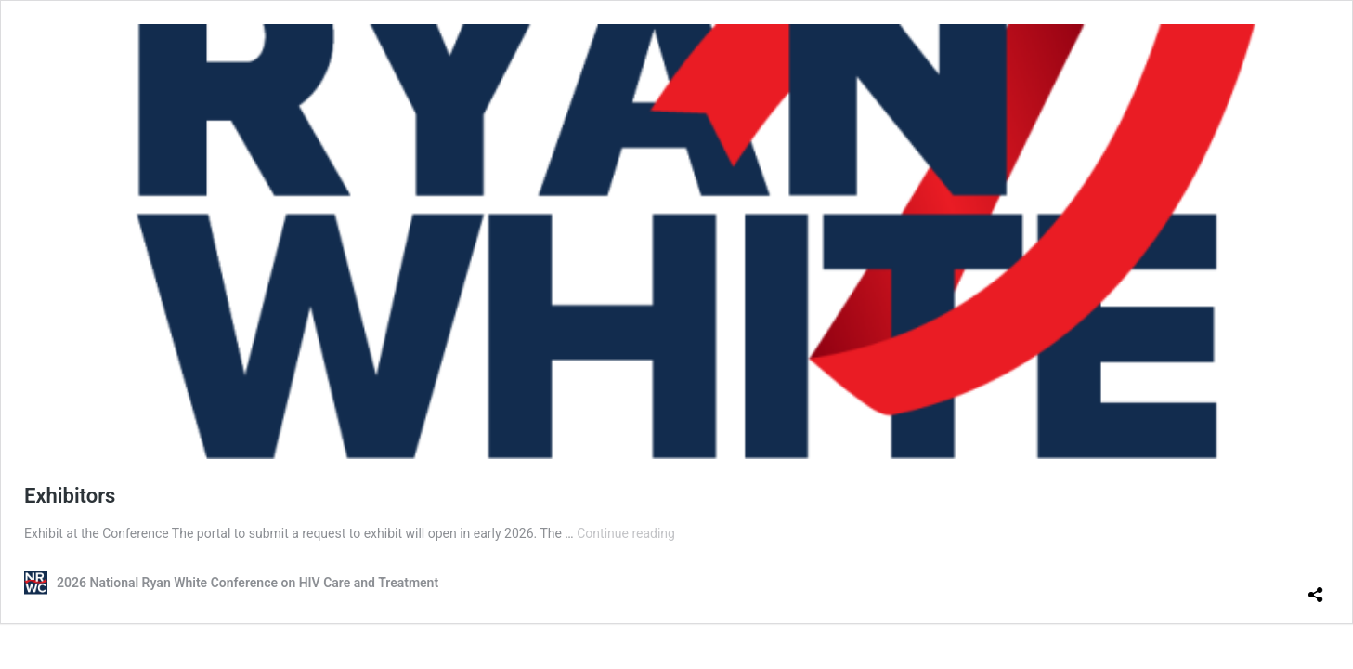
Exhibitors (69, 495)
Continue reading (626, 533)
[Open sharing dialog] (1316, 587)
